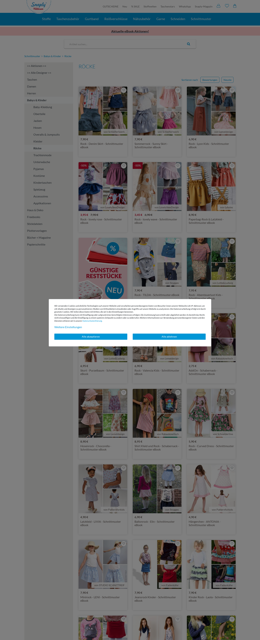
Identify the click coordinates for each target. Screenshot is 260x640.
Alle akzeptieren (91, 336)
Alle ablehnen (169, 336)
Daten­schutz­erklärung (92, 321)
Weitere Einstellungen (68, 327)
